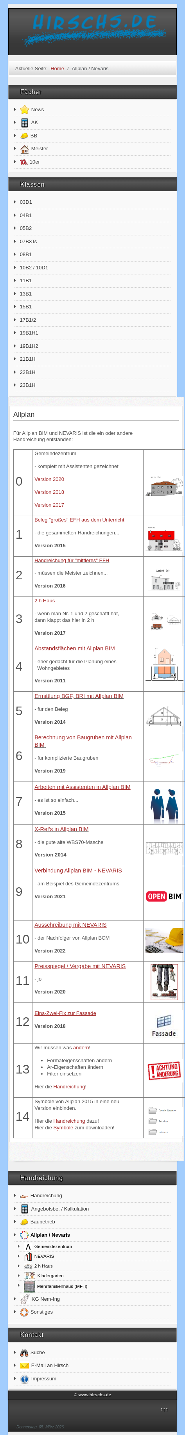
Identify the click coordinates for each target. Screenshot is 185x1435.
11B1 (26, 280)
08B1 (26, 254)
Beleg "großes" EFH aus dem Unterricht (79, 520)
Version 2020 (49, 479)
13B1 (26, 294)
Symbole (64, 1128)
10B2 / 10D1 (34, 268)
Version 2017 (49, 505)
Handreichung (69, 1087)
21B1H (28, 359)
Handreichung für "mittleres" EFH (71, 560)
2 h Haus (44, 601)
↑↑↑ (164, 1409)
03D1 (26, 202)
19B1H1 (29, 333)
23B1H (28, 385)
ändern (81, 1047)
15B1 (26, 307)
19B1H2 (29, 346)
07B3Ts (28, 241)
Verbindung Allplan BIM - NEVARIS (78, 870)
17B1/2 (28, 320)
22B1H (28, 372)
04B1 (26, 215)
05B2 (26, 228)
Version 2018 (49, 492)
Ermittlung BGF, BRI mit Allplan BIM (79, 696)
